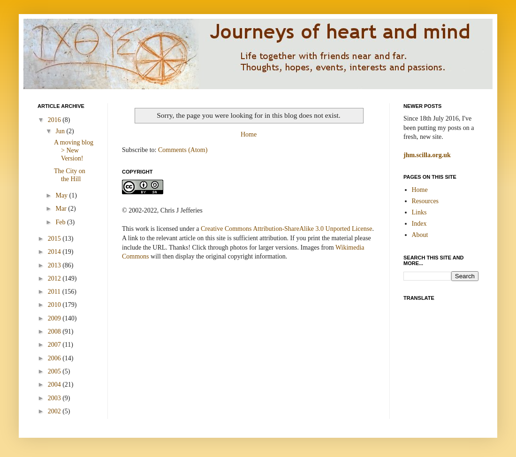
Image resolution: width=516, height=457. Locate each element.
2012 (55, 278)
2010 (55, 304)
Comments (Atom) (182, 149)
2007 (55, 344)
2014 (55, 251)
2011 (55, 291)
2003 (55, 398)
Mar (61, 208)
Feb (61, 222)
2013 (55, 265)
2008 (55, 331)
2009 (55, 318)
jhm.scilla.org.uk (427, 155)
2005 (55, 371)
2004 (55, 384)
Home (249, 134)
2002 (55, 411)
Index (419, 223)
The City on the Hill (69, 175)
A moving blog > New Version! (73, 150)
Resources (425, 201)
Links (419, 212)
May (62, 195)
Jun (60, 131)
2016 (55, 119)
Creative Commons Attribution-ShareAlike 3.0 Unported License (286, 228)
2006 (55, 358)
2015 (55, 238)
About (420, 234)
